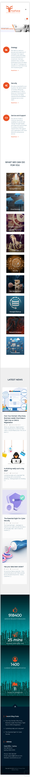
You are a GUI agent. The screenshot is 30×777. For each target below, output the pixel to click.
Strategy (14, 47)
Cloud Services (15, 209)
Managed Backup (15, 312)
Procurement (15, 352)
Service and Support (18, 115)
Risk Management (15, 291)
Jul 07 (6, 424)
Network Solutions (15, 332)
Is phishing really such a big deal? (14, 728)
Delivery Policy (15, 769)
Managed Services (15, 189)
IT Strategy (15, 250)
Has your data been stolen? (14, 567)
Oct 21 (7, 523)
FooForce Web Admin (16, 424)
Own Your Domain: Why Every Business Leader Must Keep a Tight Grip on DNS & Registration (15, 723)
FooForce (16, 768)
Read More (14, 70)
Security (14, 83)
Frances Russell (14, 473)
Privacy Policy (21, 768)
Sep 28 (7, 569)
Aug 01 (6, 473)
